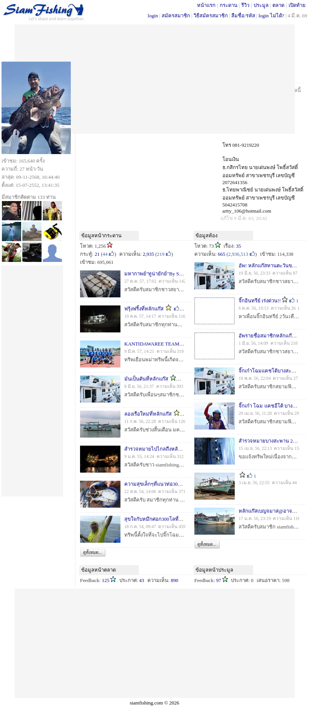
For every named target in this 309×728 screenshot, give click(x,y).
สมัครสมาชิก (176, 15)
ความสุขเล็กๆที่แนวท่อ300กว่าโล (159, 484)
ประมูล (261, 5)
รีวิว (245, 5)
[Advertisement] (154, 78)
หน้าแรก (206, 5)
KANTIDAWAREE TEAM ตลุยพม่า (161, 344)
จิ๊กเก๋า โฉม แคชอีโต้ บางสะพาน (273, 406)
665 (221, 254)
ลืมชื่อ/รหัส (243, 15)
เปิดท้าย (297, 5)
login (153, 15)
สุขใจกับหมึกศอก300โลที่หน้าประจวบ (164, 519)
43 (141, 580)
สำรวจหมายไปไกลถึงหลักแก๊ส (157, 449)
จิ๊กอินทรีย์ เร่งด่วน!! (260, 301)
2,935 (148, 254)
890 (175, 580)
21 (97, 254)
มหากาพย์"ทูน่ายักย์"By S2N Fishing (162, 274)
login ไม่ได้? (271, 15)
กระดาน (228, 5)
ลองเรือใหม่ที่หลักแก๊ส (148, 414)
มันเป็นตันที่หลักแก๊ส (146, 379)
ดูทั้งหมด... (92, 552)
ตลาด (278, 5)
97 (218, 580)
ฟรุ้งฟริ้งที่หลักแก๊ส (144, 309)
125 (106, 580)
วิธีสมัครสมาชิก (211, 15)
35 (238, 246)
